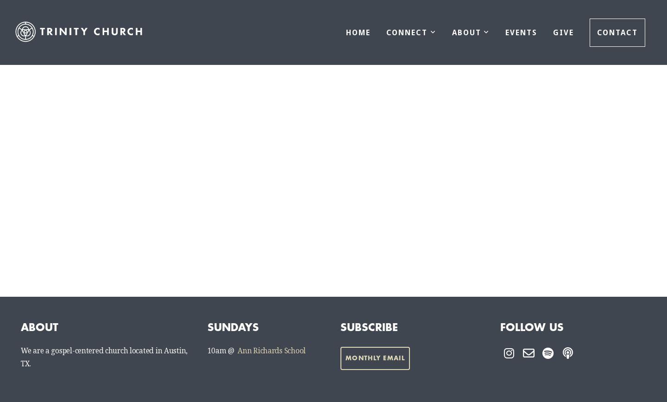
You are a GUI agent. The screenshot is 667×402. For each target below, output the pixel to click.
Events (521, 32)
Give (563, 32)
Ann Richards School (272, 351)
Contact (617, 32)
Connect (411, 32)
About (471, 32)
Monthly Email (375, 358)
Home (358, 32)
